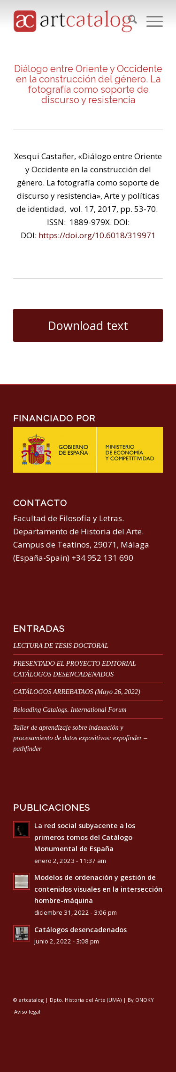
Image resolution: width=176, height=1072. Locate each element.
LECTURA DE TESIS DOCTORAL (60, 645)
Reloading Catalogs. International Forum (69, 709)
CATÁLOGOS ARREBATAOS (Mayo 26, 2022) (76, 691)
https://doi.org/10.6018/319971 (97, 235)
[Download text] (88, 325)
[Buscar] (128, 21)
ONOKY (144, 999)
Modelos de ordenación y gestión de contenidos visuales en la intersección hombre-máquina (98, 889)
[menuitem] (128, 21)
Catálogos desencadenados (80, 929)
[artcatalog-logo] (73, 21)
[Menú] (150, 21)
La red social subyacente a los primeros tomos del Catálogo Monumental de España (84, 837)
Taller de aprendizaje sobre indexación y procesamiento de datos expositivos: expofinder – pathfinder (80, 738)
